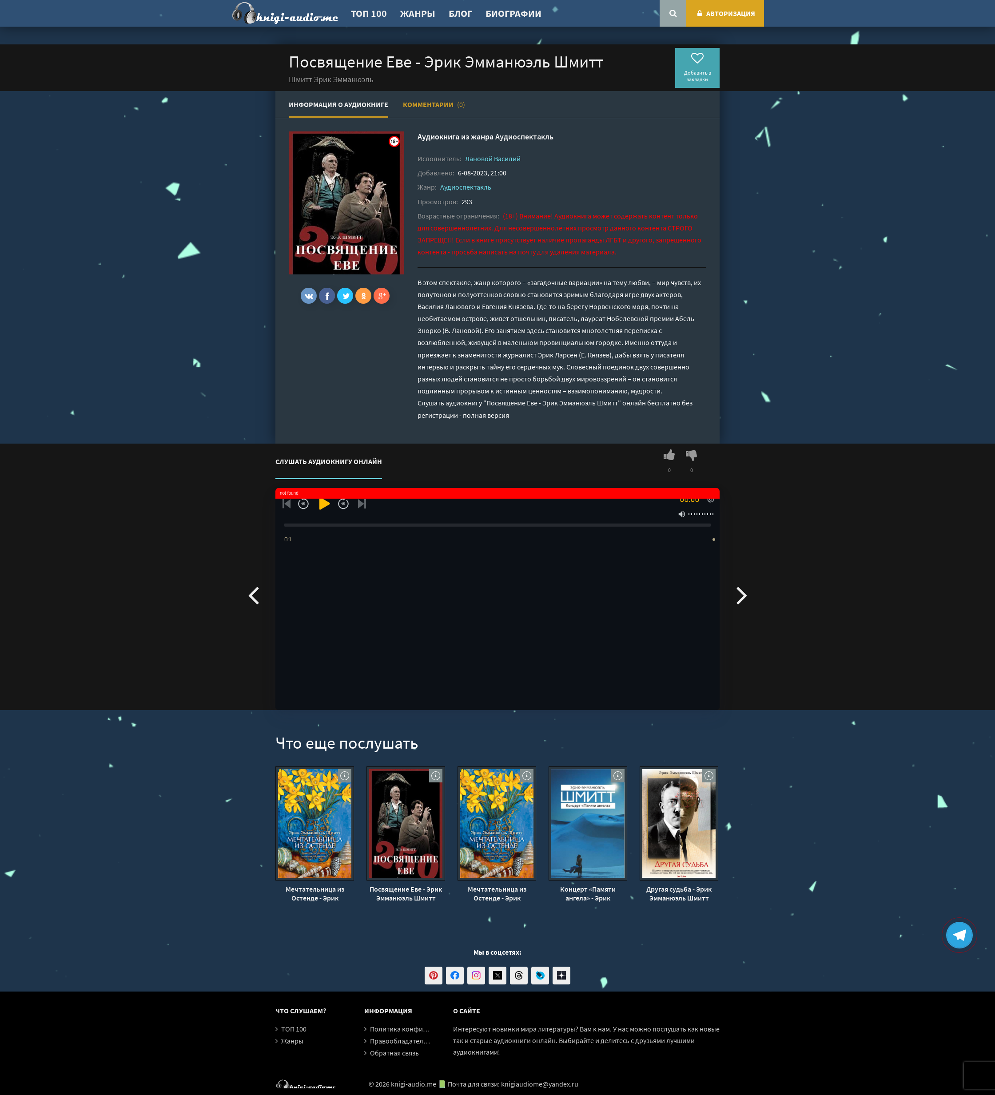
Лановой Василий (493, 158)
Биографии (513, 13)
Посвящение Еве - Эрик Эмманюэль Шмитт (406, 893)
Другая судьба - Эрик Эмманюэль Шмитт (679, 893)
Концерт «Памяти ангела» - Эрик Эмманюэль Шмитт (588, 893)
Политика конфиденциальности (421, 1028)
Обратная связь (394, 1052)
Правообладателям (400, 1040)
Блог (460, 13)
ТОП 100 (369, 13)
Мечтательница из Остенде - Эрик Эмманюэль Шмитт (315, 893)
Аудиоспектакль (524, 136)
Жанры (417, 13)
